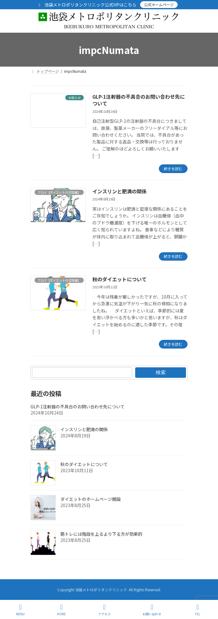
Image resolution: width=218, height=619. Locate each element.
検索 (161, 372)
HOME (61, 610)
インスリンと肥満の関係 (119, 191)
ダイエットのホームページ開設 (90, 499)
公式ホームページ (159, 4)
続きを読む (173, 168)
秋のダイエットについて (119, 279)
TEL (197, 610)
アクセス (104, 610)
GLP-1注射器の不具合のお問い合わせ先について (138, 100)
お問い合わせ (152, 610)
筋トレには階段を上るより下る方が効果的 (101, 534)
